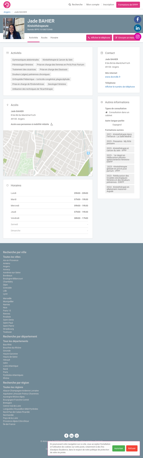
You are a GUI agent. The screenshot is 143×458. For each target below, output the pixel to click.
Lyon (5, 294)
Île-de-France (9, 424)
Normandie (8, 415)
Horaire (54, 37)
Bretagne (7, 403)
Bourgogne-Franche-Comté (16, 400)
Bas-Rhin (7, 344)
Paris (5, 372)
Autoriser (118, 448)
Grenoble (7, 288)
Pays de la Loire (10, 418)
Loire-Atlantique (10, 366)
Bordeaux (7, 275)
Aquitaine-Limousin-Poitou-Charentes (21, 393)
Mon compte (92, 4)
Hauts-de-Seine (10, 357)
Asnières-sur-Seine (11, 272)
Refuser (132, 448)
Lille (5, 291)
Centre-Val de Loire (12, 406)
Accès (44, 37)
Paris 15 (7, 310)
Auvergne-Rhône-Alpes (14, 397)
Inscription (108, 4)
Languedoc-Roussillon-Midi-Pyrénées (20, 409)
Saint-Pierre (8, 326)
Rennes (6, 313)
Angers (6, 266)
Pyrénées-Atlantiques (13, 375)
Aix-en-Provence (10, 260)
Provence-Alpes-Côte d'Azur (16, 421)
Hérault (6, 360)
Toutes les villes (11, 256)
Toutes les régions (13, 387)
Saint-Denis (8, 320)
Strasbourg (8, 329)
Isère (5, 363)
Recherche (76, 4)
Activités (33, 37)
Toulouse (7, 332)
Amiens (6, 263)
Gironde (7, 350)
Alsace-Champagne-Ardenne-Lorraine (21, 390)
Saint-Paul (8, 323)
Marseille (7, 298)
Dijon (5, 284)
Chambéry (8, 281)
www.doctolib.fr (112, 77)
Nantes (6, 304)
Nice (5, 307)
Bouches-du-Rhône (12, 347)
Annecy (6, 269)
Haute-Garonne (10, 354)
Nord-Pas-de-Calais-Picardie (16, 412)
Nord (5, 369)
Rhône (6, 378)
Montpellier (8, 301)
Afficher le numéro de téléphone (120, 87)
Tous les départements (15, 341)
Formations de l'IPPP (128, 5)
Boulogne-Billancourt (13, 278)
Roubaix (7, 316)
